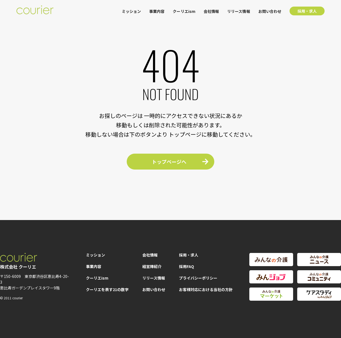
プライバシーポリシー (198, 278)
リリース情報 (238, 11)
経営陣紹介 (151, 266)
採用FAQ (186, 266)
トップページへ (169, 161)
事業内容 (156, 11)
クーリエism (184, 11)
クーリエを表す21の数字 (107, 289)
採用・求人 (307, 11)
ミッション (131, 11)
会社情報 (211, 11)
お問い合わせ (269, 11)
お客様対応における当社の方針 (206, 289)
